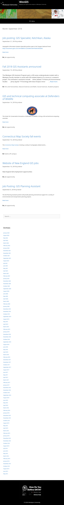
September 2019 (7, 316)
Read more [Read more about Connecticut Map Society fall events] (5, 148)
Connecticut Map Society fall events (21, 136)
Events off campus (10, 154)
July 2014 (5, 448)
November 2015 (7, 418)
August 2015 (6, 423)
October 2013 (6, 466)
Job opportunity (9, 57)
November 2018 (7, 337)
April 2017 (5, 377)
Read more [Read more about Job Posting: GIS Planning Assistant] (5, 200)
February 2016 (6, 410)
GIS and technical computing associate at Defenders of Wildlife (30, 97)
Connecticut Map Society (11, 145)
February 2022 (6, 245)
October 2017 (6, 364)
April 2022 (5, 240)
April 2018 (5, 352)
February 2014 (6, 458)
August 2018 (6, 344)
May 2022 (5, 238)
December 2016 (7, 387)
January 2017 (6, 385)
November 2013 (7, 463)
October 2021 (6, 255)
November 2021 (7, 253)
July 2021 (5, 263)
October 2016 (6, 392)
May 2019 (5, 321)
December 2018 (7, 334)
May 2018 (5, 349)
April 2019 (5, 324)
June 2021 (5, 266)
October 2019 (6, 314)
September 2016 (7, 395)
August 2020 (6, 291)
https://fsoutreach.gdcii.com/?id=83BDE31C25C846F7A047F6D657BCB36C (22, 48)
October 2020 (6, 286)
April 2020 (5, 299)
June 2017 (5, 372)
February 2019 (6, 329)
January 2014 (6, 461)
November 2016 (7, 390)
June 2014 (5, 451)
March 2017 (6, 380)
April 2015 (5, 428)
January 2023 (6, 233)
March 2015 (6, 430)
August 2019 (6, 319)
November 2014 (7, 441)
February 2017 (6, 382)
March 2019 (6, 326)
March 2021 (6, 273)
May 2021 (5, 268)
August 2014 (6, 446)
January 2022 (6, 248)
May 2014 (5, 453)
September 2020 (7, 288)
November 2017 (7, 362)
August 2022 (6, 235)
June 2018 (5, 347)
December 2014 (7, 438)
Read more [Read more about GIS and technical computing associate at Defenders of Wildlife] (5, 122)
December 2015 (7, 415)
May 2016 (5, 402)
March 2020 (6, 301)
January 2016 (6, 413)
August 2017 (6, 370)
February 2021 (6, 276)
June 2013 (5, 471)
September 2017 (7, 367)
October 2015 (6, 420)
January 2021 (6, 278)
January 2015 (6, 435)
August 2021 (6, 260)
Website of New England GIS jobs (20, 163)
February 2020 (6, 304)
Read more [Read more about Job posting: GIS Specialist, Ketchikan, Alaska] (5, 52)
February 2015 (6, 433)
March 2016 (6, 408)
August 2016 (6, 397)
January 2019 (6, 331)
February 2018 (6, 357)
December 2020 (7, 281)
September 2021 (7, 258)
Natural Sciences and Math (27, 87)
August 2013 (6, 468)
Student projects (53, 87)
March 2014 (6, 456)
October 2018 (6, 339)
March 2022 (6, 243)
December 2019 (7, 309)
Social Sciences (42, 87)
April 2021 (5, 271)
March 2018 (6, 354)
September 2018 (7, 342)
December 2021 (7, 250)
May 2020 (5, 296)
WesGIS (23, 2)
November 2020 (7, 283)
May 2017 (5, 375)
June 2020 (5, 293)
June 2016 (5, 400)
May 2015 (5, 425)
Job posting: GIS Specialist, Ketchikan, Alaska (26, 38)
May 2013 (5, 473)
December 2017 (7, 359)
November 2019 (7, 311)
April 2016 (5, 405)
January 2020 (6, 306)
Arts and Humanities (11, 87)
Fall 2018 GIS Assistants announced (21, 66)
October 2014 (6, 443)
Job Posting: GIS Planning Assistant (21, 186)
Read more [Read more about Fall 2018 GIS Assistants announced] (53, 82)
